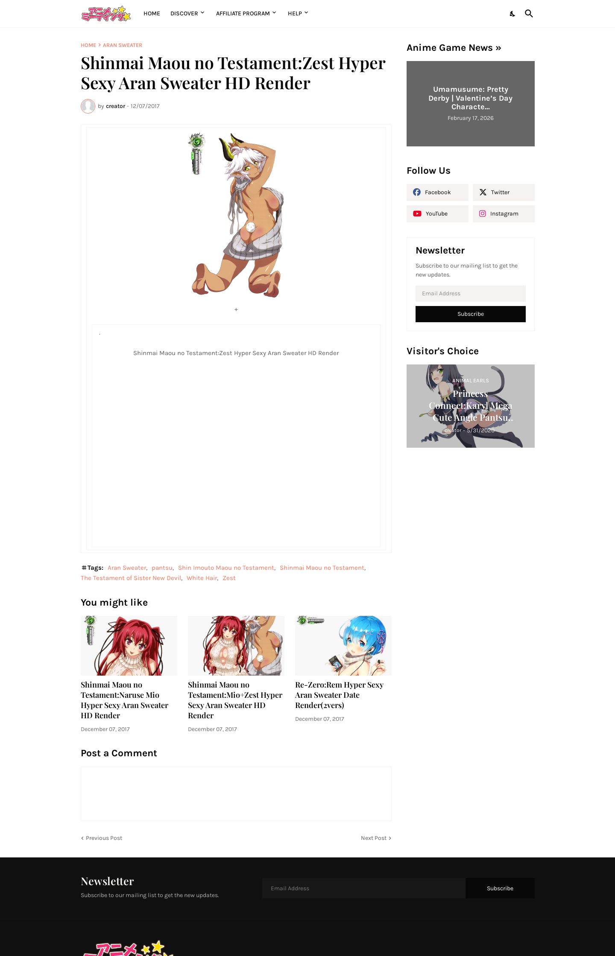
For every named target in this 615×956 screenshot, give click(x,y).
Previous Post (104, 838)
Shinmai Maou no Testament (322, 567)
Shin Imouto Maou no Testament (226, 567)
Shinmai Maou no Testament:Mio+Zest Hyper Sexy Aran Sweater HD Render (235, 700)
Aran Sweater (122, 45)
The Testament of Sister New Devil (131, 578)
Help (295, 13)
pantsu (162, 567)
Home (152, 13)
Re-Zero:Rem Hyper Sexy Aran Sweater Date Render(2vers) (339, 695)
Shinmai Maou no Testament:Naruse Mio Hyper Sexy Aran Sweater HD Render (124, 700)
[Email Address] (471, 294)
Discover (184, 13)
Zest (229, 578)
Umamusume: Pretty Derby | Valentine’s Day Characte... (470, 98)
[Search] (527, 13)
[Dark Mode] (513, 13)
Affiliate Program (243, 13)
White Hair (202, 578)
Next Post (374, 838)
